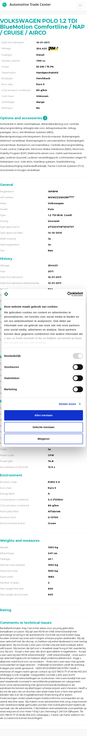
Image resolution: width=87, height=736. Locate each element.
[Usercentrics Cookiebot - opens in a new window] (67, 294)
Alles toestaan (43, 415)
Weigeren (43, 438)
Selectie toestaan (43, 427)
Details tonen (67, 403)
